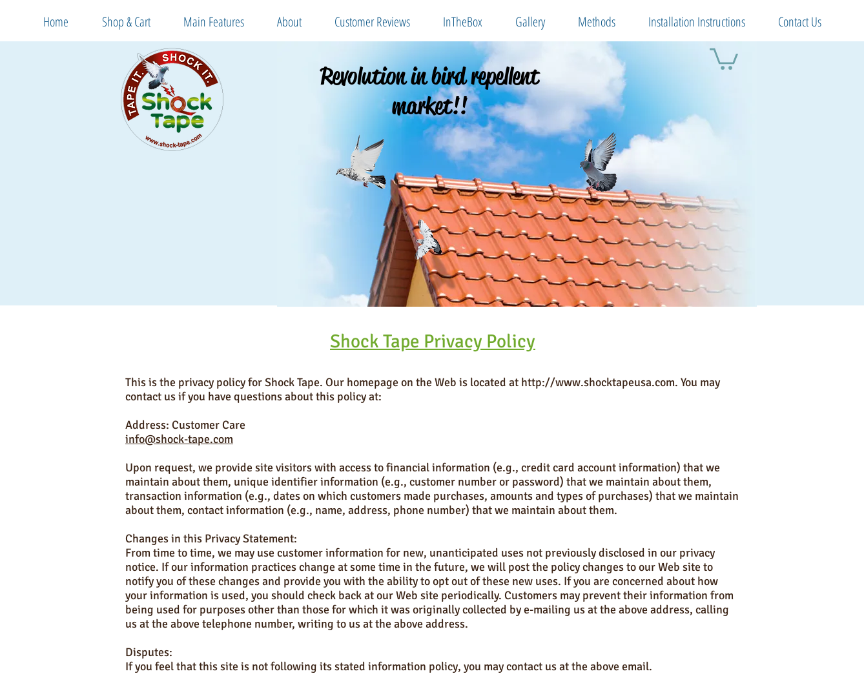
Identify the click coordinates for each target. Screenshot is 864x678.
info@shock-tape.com (179, 439)
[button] (724, 58)
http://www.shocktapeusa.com (598, 382)
